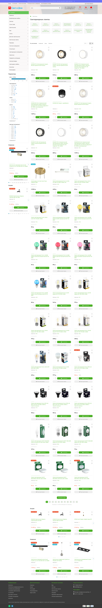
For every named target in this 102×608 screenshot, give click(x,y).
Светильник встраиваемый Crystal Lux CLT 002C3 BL (82, 560)
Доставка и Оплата (12, 594)
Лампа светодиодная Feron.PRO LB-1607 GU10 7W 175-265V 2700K (83, 367)
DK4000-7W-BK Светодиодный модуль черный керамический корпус (38, 143)
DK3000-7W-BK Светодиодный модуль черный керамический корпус (60, 65)
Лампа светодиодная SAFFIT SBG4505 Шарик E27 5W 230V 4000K (62, 441)
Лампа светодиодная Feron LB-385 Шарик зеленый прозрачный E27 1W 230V (40, 256)
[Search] (45, 8)
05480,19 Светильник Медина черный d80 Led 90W (60, 520)
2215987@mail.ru (69, 8)
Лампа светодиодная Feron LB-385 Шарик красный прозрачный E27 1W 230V (61, 256)
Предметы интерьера (14, 58)
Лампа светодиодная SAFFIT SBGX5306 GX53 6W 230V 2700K (38, 478)
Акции (9, 3)
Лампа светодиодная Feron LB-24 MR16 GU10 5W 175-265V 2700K (82, 181)
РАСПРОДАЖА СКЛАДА (46, 3)
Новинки (11, 15)
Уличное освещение (14, 45)
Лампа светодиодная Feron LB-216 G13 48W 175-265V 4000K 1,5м (61, 181)
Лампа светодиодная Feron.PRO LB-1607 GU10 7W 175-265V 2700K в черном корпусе (39, 404)
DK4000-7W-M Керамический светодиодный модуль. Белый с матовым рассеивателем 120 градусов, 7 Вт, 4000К (60, 144)
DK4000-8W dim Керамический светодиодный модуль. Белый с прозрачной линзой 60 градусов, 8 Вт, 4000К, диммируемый (82, 144)
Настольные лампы (14, 39)
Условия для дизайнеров (14, 588)
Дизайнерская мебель (14, 18)
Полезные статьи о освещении (33, 3)
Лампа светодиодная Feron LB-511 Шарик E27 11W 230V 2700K (61, 293)
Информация (12, 582)
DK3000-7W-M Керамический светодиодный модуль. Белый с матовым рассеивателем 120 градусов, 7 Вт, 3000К (82, 66)
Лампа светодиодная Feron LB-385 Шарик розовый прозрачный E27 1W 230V (83, 256)
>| (76, 501)
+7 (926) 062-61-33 (69, 7)
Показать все (12, 120)
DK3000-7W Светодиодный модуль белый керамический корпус (39, 65)
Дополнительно (35, 582)
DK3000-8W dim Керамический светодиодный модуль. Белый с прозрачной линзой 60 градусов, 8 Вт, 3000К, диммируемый (39, 105)
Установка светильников (14, 590)
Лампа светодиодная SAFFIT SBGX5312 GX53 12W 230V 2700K (81, 478)
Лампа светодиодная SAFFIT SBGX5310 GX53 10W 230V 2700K (60, 478)
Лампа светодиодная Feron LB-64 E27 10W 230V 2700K (40, 367)
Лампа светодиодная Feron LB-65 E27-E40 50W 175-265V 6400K (61, 367)
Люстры (11, 21)
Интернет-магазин (57, 582)
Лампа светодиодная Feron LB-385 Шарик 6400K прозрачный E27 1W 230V (61, 219)
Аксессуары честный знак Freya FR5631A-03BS (39, 181)
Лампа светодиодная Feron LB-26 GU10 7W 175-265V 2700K (39, 218)
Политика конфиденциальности (15, 586)
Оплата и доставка (22, 3)
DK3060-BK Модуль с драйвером (61, 103)
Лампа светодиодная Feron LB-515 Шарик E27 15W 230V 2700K (82, 293)
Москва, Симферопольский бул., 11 (83, 592)
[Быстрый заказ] (18, 180)
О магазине (11, 592)
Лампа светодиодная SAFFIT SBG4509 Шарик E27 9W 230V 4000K (83, 441)
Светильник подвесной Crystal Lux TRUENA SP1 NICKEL (61, 560)
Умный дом (12, 49)
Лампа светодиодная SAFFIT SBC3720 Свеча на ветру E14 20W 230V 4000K (40, 441)
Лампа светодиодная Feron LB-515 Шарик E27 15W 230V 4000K (39, 331)
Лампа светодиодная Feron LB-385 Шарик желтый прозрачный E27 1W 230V (83, 219)
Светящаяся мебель (14, 64)
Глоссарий (32, 588)
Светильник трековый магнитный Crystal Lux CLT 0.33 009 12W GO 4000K (18, 165)
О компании (14, 3)
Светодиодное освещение (15, 52)
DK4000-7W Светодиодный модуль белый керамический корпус (82, 104)
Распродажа (12, 69)
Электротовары (13, 61)
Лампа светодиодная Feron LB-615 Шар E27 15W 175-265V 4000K (82, 331)
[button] (28, 164)
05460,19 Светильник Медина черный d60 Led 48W (16, 196)
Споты (10, 33)
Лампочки (11, 55)
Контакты (10, 585)
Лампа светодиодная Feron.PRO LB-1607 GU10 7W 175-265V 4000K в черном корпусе (83, 404)
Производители (33, 590)
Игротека (11, 67)
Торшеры (11, 42)
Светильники (12, 27)
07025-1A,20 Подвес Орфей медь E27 (83, 519)
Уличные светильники (57, 596)
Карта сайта (33, 592)
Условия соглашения (13, 596)
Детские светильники (14, 36)
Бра (10, 30)
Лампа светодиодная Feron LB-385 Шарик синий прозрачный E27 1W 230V (39, 294)
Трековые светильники (57, 594)
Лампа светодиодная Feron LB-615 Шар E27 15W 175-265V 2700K (61, 331)
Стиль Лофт (12, 24)
